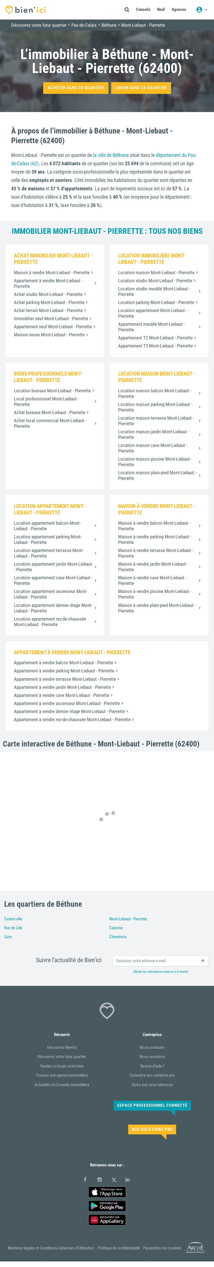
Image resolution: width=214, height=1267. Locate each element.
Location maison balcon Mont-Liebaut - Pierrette (154, 393)
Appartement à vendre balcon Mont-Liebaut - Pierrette (63, 662)
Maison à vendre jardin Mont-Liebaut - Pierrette (153, 566)
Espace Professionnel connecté (152, 1105)
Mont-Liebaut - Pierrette (128, 918)
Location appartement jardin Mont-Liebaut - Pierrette (53, 566)
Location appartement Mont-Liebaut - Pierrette (152, 313)
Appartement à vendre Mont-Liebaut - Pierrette (48, 283)
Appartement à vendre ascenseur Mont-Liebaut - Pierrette (67, 703)
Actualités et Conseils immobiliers (62, 1084)
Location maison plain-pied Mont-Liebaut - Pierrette (157, 475)
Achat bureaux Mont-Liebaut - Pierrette (49, 412)
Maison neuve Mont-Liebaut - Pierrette (49, 334)
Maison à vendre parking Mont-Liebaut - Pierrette (154, 539)
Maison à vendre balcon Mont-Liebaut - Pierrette (154, 525)
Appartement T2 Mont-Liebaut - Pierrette (155, 338)
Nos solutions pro (152, 1129)
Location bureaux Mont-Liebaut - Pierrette (52, 390)
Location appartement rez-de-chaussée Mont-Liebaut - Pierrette (50, 621)
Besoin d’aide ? (152, 1066)
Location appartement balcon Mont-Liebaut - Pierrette (47, 525)
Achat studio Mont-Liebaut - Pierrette (48, 294)
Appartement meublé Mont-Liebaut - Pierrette (151, 326)
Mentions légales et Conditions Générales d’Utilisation (51, 1248)
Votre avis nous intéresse (152, 1084)
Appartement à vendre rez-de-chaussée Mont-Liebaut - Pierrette (72, 719)
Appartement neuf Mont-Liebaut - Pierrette (53, 326)
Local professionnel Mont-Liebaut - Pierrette (46, 401)
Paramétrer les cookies (162, 1248)
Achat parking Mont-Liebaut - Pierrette (49, 302)
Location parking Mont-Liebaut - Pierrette (156, 302)
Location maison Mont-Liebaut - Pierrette (156, 272)
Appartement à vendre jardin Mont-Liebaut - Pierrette (62, 687)
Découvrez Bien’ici (62, 1047)
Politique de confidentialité (119, 1248)
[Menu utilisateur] (201, 10)
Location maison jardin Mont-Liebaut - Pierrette (153, 434)
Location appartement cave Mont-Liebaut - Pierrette (53, 580)
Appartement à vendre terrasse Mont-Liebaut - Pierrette (65, 679)
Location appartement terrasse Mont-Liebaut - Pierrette (48, 553)
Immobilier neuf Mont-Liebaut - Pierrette (51, 318)
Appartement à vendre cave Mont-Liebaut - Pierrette (61, 695)
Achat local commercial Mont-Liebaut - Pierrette (50, 423)
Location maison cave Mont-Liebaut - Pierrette (152, 448)
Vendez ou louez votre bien (62, 1066)
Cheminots (118, 936)
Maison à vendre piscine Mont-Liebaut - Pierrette (154, 594)
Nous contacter (152, 1047)
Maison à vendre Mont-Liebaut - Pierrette (51, 272)
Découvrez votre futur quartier (61, 1056)
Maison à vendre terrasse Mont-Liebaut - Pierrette (155, 553)
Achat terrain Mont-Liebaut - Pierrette (48, 310)
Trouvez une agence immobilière (62, 1075)
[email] (160, 960)
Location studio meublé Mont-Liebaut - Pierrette (154, 291)
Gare (8, 936)
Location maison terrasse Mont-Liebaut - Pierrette (156, 420)
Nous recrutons (152, 1056)
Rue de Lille (13, 927)
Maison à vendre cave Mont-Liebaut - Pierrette (152, 580)
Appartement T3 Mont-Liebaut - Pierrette (155, 346)
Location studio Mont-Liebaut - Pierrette (155, 280)
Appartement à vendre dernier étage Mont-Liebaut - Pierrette (69, 711)
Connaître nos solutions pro (152, 1075)
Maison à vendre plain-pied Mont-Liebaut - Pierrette (157, 608)
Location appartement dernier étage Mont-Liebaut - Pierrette (53, 608)
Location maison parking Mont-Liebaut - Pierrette (155, 407)
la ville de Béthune (111, 155)
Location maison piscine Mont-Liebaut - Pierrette (155, 461)
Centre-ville (13, 918)
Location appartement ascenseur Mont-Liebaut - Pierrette (50, 594)
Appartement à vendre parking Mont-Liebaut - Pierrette (64, 670)
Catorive (116, 927)
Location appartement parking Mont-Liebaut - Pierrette (48, 539)
